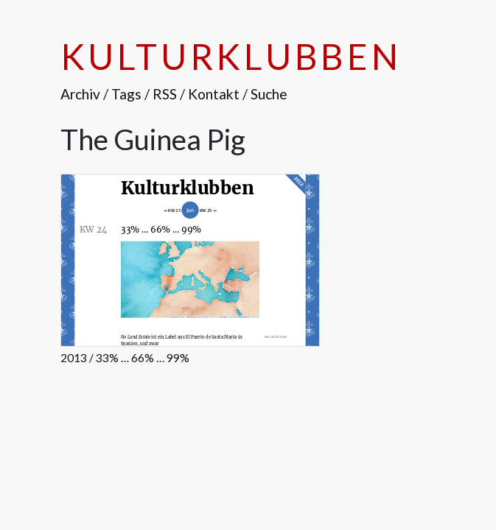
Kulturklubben (231, 56)
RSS (165, 93)
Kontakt (214, 93)
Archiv (80, 93)
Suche (269, 93)
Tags (126, 93)
